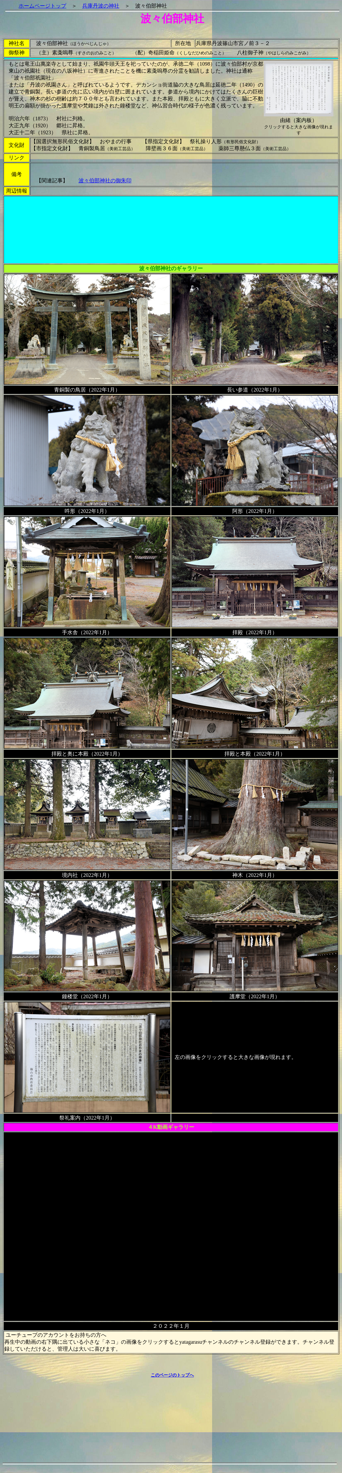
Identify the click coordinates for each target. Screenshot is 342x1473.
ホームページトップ (42, 6)
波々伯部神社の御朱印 (105, 180)
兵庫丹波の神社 (100, 6)
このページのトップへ (172, 1375)
